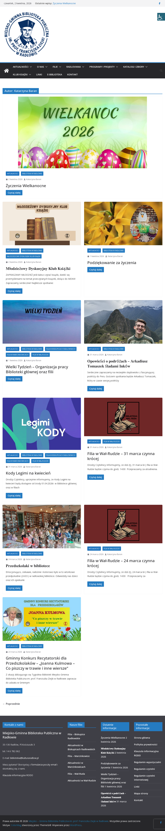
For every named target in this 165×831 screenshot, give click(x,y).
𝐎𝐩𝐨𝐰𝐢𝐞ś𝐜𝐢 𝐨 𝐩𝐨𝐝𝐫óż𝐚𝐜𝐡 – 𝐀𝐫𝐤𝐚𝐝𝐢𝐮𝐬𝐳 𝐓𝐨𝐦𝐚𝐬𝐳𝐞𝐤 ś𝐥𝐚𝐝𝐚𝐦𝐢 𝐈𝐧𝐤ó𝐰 (117, 363)
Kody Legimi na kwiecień (28, 473)
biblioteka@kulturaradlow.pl (24, 758)
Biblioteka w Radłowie (32, 173)
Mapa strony (141, 793)
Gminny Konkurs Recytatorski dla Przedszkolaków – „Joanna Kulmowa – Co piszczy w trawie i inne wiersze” (40, 663)
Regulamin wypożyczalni (147, 762)
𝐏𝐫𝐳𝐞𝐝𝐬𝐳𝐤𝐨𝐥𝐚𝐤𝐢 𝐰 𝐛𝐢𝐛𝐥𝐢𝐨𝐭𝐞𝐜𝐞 (28, 565)
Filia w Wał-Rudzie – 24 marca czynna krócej (121, 563)
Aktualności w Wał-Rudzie (82, 780)
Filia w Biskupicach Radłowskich (60, 349)
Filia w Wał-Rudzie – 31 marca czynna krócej (121, 456)
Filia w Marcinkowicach (17, 355)
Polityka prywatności (145, 744)
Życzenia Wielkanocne (64, 3)
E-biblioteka (54, 74)
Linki (39, 74)
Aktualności (20, 66)
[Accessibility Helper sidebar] (161, 17)
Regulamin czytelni (144, 768)
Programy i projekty (102, 66)
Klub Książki (20, 74)
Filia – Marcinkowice (79, 756)
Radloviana (73, 66)
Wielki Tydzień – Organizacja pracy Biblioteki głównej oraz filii (37, 369)
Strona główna (142, 737)
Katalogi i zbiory (133, 66)
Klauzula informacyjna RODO (18, 775)
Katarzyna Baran (33, 179)
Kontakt (72, 74)
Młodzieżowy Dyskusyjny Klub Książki (23, 256)
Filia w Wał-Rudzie (41, 355)
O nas (40, 66)
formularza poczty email (44, 764)
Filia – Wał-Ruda (76, 773)
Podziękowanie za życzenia (111, 262)
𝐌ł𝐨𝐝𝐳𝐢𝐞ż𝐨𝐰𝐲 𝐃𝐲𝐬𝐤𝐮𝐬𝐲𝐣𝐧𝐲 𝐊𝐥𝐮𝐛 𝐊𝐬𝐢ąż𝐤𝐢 (38, 268)
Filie (55, 66)
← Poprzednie (11, 704)
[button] (30, 67)
